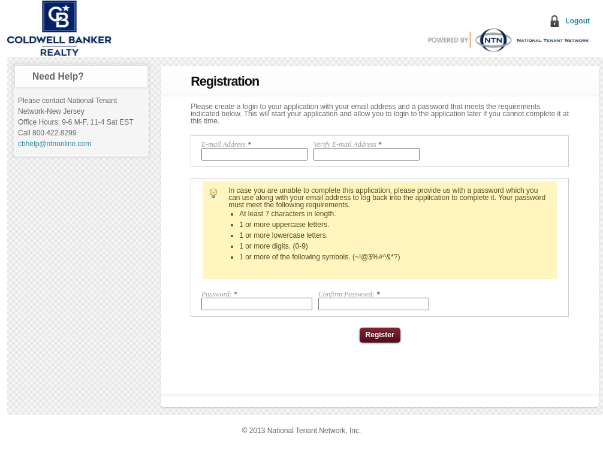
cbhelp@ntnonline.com (54, 144)
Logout (577, 21)
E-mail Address (254, 151)
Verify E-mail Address (366, 151)
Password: (256, 300)
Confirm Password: (373, 300)
